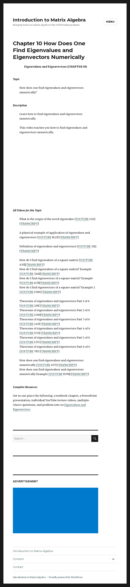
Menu (110, 21)
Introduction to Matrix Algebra (49, 20)
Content (18, 559)
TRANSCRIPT (29, 223)
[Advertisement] (56, 511)
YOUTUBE (82, 219)
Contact (18, 567)
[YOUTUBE (26, 273)
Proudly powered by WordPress (66, 577)
